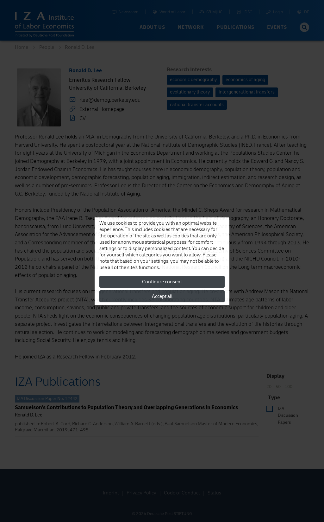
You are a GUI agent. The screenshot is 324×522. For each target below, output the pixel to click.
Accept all (162, 296)
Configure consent (162, 282)
